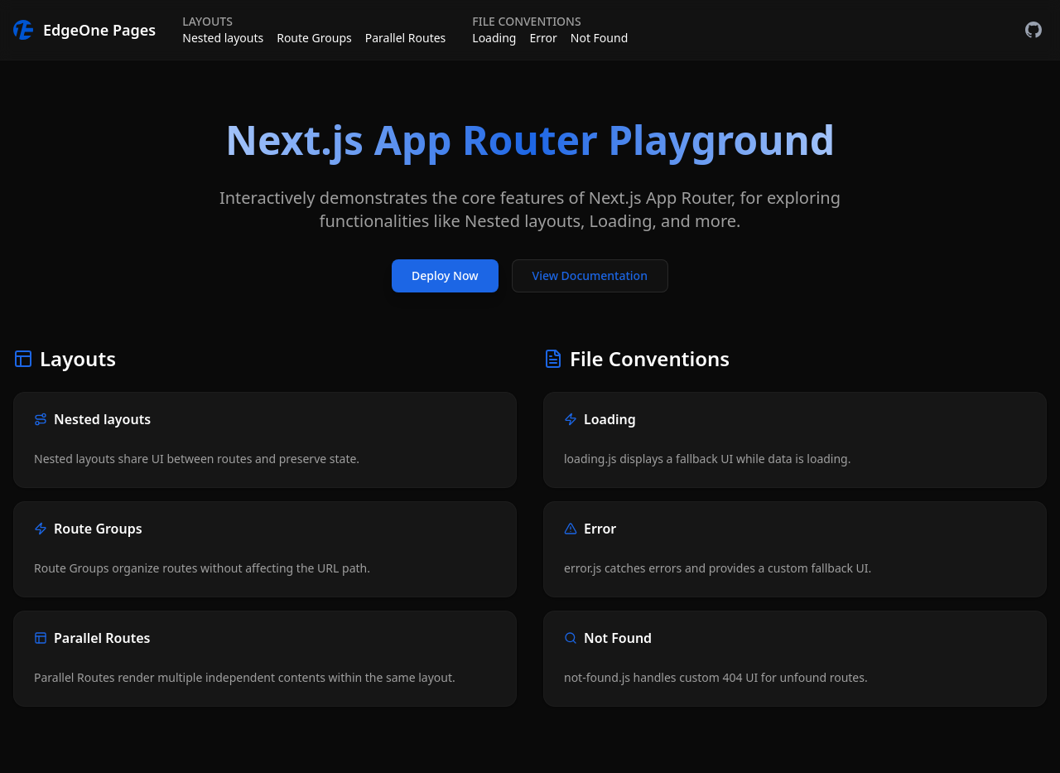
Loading (494, 38)
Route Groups (314, 38)
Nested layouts (222, 38)
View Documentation (590, 275)
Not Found (599, 38)
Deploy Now (445, 275)
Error (542, 38)
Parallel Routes (405, 38)
